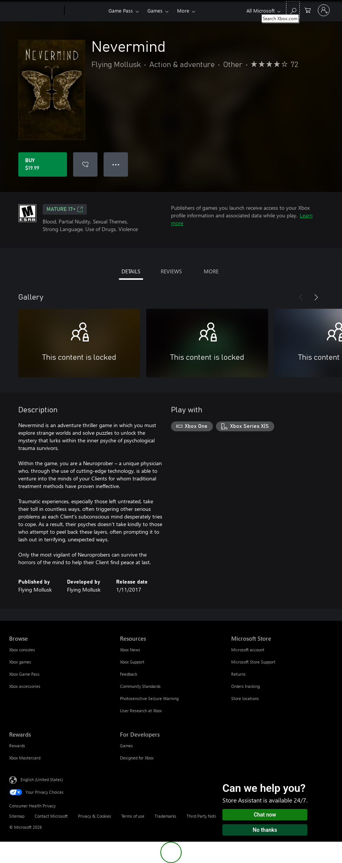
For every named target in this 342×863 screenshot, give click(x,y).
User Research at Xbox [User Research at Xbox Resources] (141, 710)
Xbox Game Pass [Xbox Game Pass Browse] (24, 674)
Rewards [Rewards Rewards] (17, 745)
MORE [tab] (211, 271)
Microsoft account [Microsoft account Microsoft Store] (247, 649)
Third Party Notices (204, 816)
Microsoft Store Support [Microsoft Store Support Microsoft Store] (253, 661)
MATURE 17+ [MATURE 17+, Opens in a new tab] (64, 209)
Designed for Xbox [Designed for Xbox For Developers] (136, 757)
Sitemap (16, 816)
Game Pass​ (121, 10)
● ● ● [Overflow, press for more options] (116, 164)
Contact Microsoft (51, 816)
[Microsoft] (35, 10)
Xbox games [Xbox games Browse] (20, 661)
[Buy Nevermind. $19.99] (42, 164)
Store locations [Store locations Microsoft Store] (245, 698)
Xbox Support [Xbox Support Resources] (132, 661)
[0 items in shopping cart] (308, 10)
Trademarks (165, 816)
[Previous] (300, 297)
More (183, 10)
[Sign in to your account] (324, 10)
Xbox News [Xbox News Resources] (130, 649)
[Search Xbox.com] (293, 9)
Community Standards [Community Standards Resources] (140, 686)
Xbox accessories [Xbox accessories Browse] (24, 686)
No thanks (265, 830)
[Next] (316, 297)
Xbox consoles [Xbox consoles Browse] (22, 649)
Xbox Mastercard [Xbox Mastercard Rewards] (24, 757)
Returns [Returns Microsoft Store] (238, 674)
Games (155, 10)
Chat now (265, 815)
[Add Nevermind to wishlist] (85, 164)
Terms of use (132, 816)
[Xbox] (85, 10)
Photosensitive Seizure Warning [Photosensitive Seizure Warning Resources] (149, 698)
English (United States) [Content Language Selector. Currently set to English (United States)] (42, 779)
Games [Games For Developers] (126, 745)
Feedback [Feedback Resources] (128, 674)
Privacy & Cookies (94, 816)
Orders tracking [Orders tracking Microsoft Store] (245, 686)
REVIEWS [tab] (171, 271)
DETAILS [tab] (130, 271)
